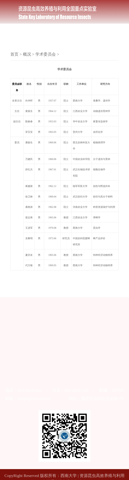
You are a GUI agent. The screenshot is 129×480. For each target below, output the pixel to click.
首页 (14, 54)
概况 (27, 54)
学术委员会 (45, 54)
